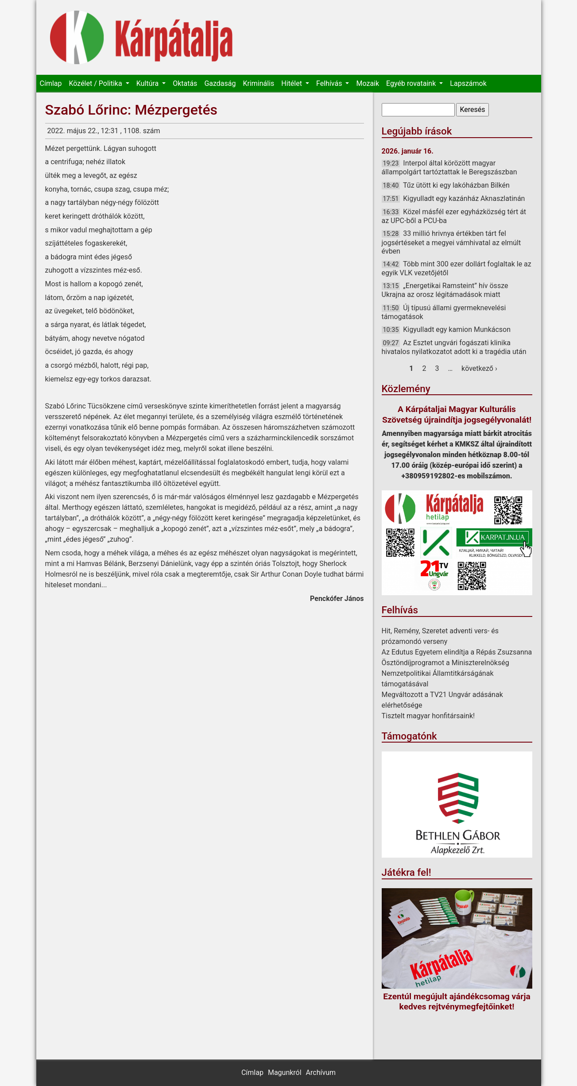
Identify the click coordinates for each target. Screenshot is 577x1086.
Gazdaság (220, 83)
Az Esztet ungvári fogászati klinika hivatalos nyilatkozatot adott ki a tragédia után (454, 347)
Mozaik (367, 83)
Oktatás (185, 83)
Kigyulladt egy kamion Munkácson (457, 329)
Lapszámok (468, 83)
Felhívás (330, 83)
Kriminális (258, 83)
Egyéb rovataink (412, 83)
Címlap (51, 83)
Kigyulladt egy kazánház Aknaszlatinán (464, 198)
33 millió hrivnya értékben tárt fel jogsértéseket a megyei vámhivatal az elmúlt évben (451, 242)
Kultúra (148, 83)
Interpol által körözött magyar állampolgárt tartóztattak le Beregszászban (449, 167)
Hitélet (292, 83)
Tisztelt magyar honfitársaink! (428, 716)
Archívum (321, 1072)
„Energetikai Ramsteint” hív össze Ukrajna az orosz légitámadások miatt (445, 290)
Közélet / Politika (96, 83)
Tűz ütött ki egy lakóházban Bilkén (456, 185)
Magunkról (285, 1072)
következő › (479, 368)
